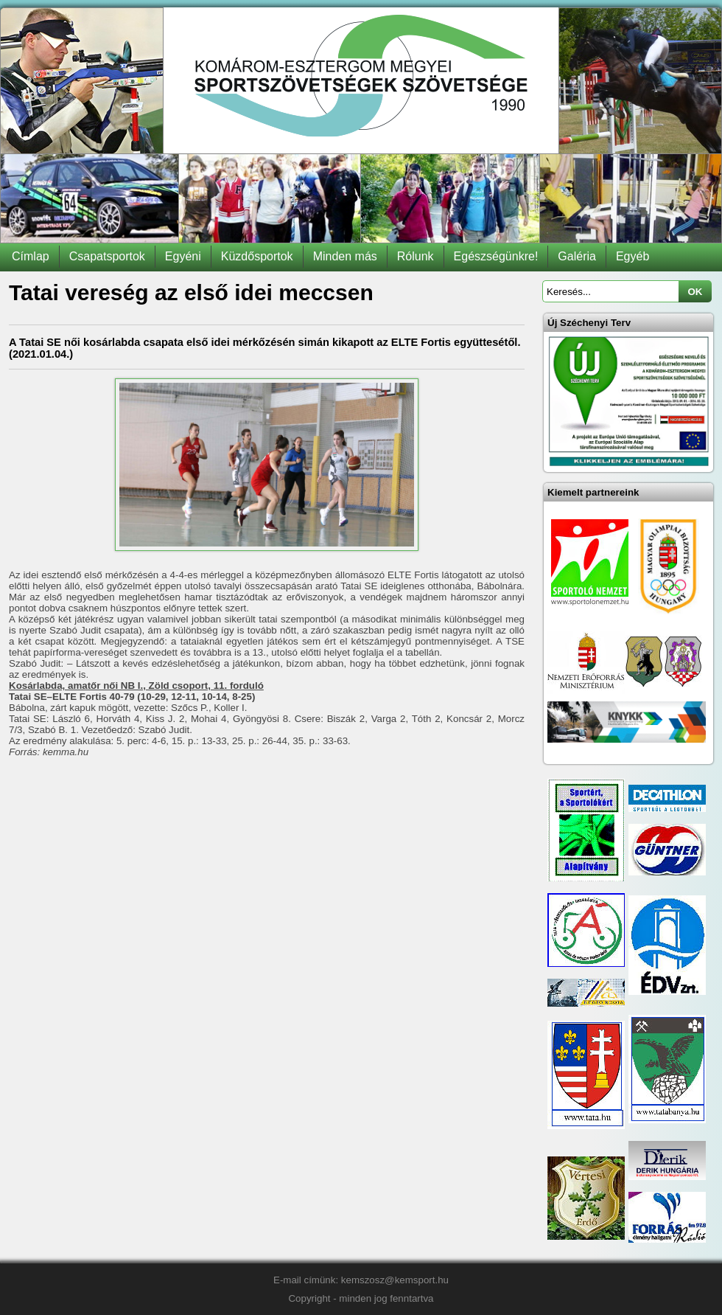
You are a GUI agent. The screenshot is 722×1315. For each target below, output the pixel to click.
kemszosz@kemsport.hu (395, 1279)
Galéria (577, 256)
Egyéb (632, 256)
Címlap (30, 256)
